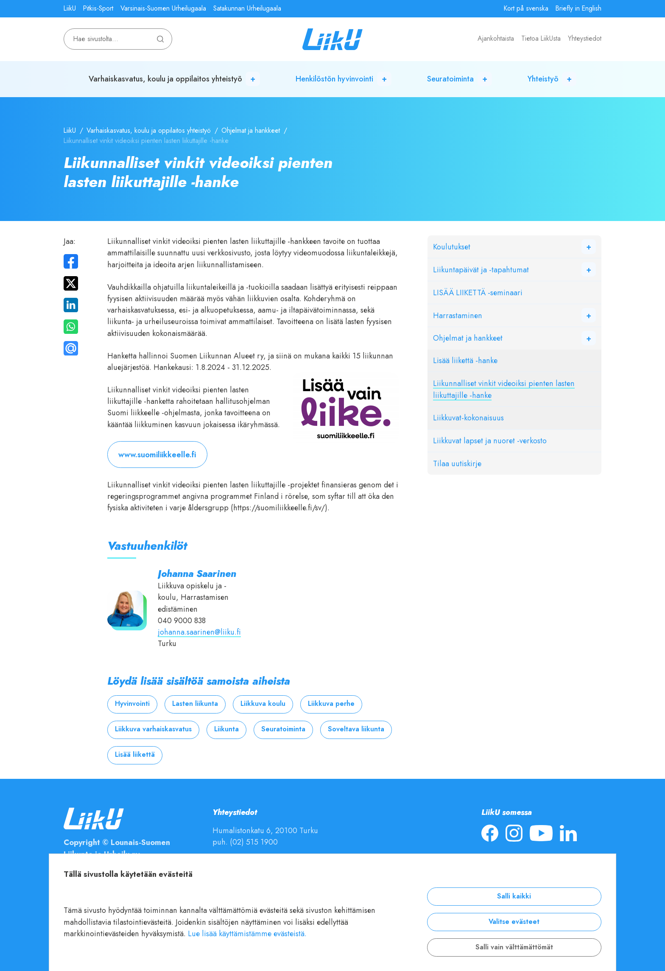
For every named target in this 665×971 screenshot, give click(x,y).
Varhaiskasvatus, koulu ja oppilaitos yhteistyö (165, 78)
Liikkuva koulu (262, 703)
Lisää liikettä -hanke (465, 360)
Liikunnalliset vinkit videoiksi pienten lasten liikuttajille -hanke (504, 389)
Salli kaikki (514, 896)
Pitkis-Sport (98, 8)
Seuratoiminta (450, 78)
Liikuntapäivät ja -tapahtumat (481, 269)
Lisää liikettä (135, 754)
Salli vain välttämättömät (514, 947)
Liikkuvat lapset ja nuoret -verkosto (490, 440)
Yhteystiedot (584, 38)
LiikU (70, 8)
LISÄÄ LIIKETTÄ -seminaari (477, 292)
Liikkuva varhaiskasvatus (153, 729)
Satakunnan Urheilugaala (247, 8)
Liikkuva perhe (331, 703)
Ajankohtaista (496, 38)
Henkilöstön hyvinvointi (334, 78)
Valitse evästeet (514, 921)
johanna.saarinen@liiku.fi (199, 632)
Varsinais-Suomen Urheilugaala (163, 8)
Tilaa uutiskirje (457, 463)
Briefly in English (578, 8)
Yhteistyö (543, 78)
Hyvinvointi (132, 703)
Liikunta (226, 729)
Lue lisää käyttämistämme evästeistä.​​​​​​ (247, 933)
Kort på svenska (526, 8)
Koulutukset (451, 246)
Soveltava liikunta (356, 729)
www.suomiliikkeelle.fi (157, 454)
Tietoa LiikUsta (541, 38)
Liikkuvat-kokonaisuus (468, 417)
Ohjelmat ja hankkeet (250, 130)
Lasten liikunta (195, 703)
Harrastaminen (457, 315)
